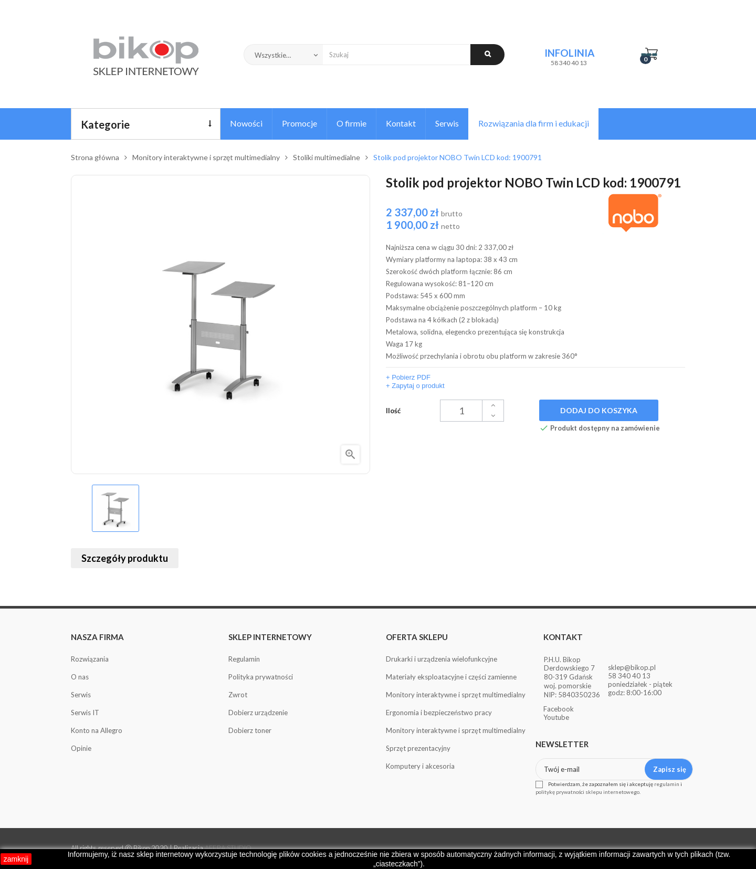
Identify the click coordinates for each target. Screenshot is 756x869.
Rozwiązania (90, 659)
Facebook (558, 709)
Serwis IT (85, 712)
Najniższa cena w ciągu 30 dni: (449, 247)
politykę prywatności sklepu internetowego (587, 792)
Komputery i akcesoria (420, 766)
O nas (80, 677)
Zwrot (237, 694)
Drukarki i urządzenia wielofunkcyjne (441, 659)
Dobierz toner (249, 730)
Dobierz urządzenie (258, 712)
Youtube (556, 717)
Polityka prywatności (260, 677)
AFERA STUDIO (228, 848)
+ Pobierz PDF (408, 377)
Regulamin (244, 659)
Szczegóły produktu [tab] (124, 558)
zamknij (16, 859)
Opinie (81, 748)
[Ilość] (471, 410)
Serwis (81, 694)
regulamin (666, 784)
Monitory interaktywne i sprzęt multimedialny (456, 694)
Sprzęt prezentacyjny (418, 748)
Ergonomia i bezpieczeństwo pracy (439, 712)
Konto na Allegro (96, 730)
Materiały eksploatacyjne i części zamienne (451, 677)
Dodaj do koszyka (598, 410)
